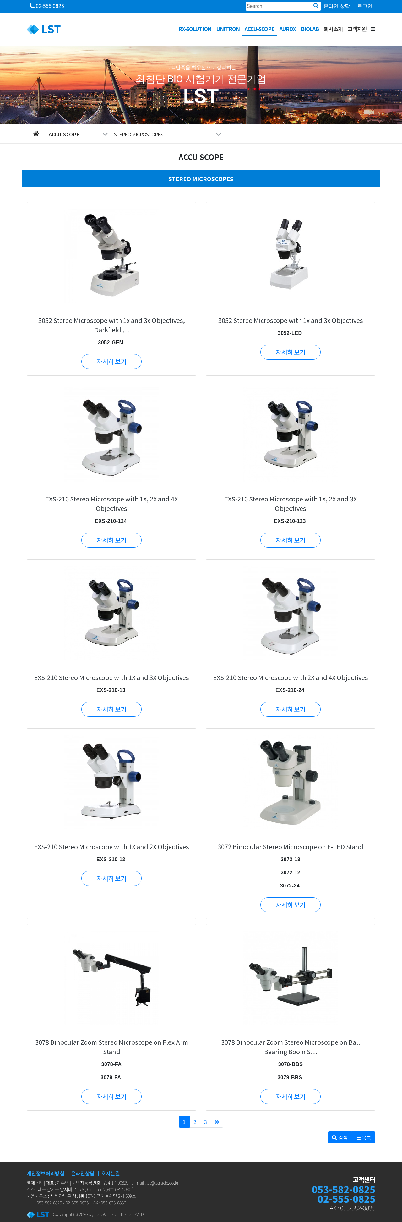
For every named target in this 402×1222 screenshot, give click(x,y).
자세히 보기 (111, 361)
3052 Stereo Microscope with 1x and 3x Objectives (290, 320)
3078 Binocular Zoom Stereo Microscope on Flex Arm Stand (111, 1046)
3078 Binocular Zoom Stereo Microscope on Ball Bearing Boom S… (290, 1046)
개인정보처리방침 (45, 1173)
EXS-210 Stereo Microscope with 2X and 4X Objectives (290, 677)
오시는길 (110, 1173)
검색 (340, 1137)
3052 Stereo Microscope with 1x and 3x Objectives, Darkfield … (111, 325)
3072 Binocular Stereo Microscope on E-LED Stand (290, 846)
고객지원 (357, 29)
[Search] (283, 6)
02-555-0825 (47, 6)
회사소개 (333, 29)
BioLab (310, 29)
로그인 (364, 6)
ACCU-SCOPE (259, 29)
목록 (363, 1137)
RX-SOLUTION (194, 29)
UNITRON (228, 29)
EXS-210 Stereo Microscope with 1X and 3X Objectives (111, 677)
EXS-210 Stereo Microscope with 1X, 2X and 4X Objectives (111, 503)
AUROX (288, 29)
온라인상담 (83, 1173)
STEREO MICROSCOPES (167, 134)
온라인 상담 (336, 6)
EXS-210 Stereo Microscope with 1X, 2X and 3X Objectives (290, 503)
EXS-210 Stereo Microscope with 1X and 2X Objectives (111, 846)
